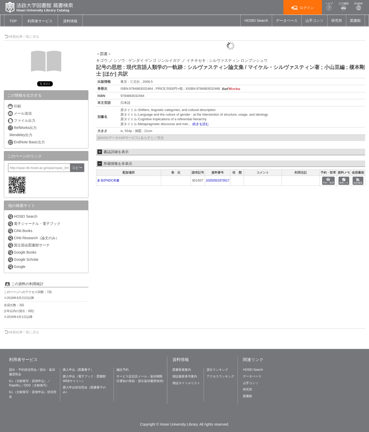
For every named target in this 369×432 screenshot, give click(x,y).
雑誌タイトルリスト (186, 383)
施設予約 (122, 369)
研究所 (336, 20)
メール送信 (19, 113)
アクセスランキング (220, 376)
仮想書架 (358, 181)
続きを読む (200, 124)
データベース (287, 20)
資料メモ (343, 181)
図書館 (355, 20)
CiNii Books (19, 231)
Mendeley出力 (20, 135)
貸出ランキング (217, 369)
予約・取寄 (328, 181)
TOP (13, 21)
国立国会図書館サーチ (28, 245)
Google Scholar (23, 259)
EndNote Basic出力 (26, 142)
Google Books (21, 252)
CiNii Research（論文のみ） (33, 238)
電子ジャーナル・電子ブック (33, 223)
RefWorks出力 (22, 127)
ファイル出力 (21, 120)
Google (16, 266)
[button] (40, 21)
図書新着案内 (181, 369)
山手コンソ (314, 20)
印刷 (14, 106)
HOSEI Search (256, 20)
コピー (77, 168)
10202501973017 (218, 180)
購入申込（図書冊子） (78, 369)
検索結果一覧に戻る (21, 36)
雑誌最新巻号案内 (184, 376)
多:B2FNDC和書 (108, 180)
